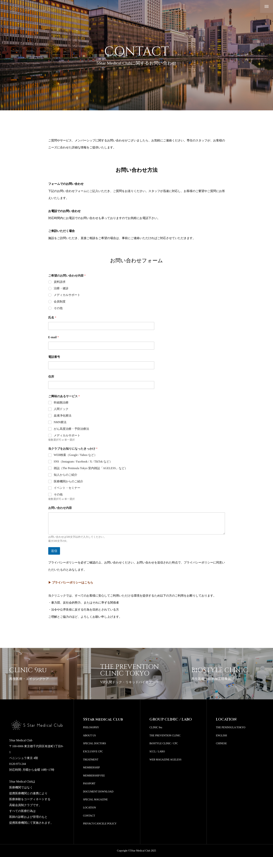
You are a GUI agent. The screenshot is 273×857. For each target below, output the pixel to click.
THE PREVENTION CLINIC (165, 735)
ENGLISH (221, 735)
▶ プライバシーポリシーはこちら (70, 582)
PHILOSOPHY (91, 727)
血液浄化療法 (62, 415)
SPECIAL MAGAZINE (95, 799)
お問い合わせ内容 (60, 507)
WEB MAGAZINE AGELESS (165, 759)
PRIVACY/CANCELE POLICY (100, 823)
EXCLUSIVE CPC (93, 751)
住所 (51, 376)
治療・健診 (61, 288)
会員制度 (60, 301)
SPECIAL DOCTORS (94, 743)
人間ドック (61, 408)
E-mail (53, 337)
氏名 (52, 317)
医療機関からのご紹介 (68, 481)
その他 (58, 308)
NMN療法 (60, 422)
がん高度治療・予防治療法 (71, 428)
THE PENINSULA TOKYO (230, 727)
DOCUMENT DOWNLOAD (98, 791)
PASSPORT (89, 783)
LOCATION (89, 807)
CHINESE (221, 743)
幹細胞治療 (61, 402)
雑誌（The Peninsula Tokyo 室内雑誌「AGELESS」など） (91, 468)
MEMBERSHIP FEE (94, 775)
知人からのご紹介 (65, 474)
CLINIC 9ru (155, 727)
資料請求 (60, 281)
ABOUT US (89, 735)
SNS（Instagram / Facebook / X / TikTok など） (83, 461)
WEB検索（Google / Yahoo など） (75, 454)
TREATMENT (90, 759)
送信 (54, 551)
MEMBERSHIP (91, 767)
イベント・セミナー (67, 487)
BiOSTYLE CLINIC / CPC (163, 743)
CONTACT (89, 815)
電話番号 (54, 356)
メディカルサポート (67, 294)
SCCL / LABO (157, 751)
